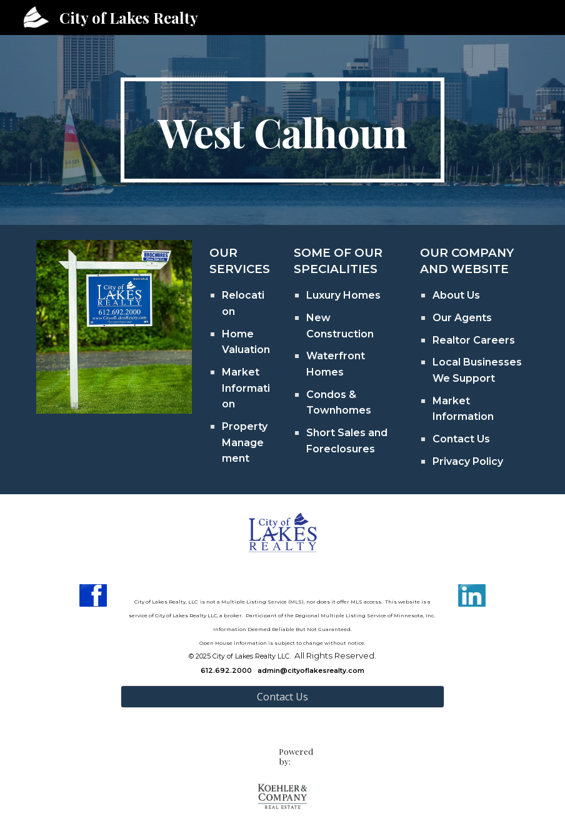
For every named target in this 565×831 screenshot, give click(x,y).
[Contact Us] (282, 697)
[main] (282, 129)
